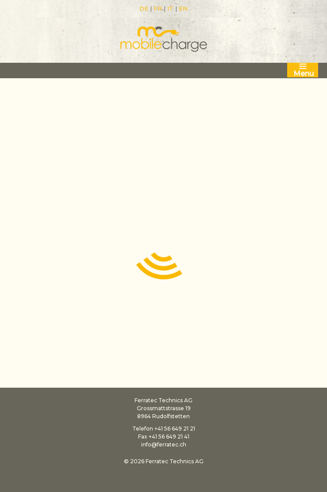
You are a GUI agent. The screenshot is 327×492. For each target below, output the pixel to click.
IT (170, 8)
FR (158, 8)
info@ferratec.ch (163, 444)
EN (183, 8)
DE (143, 8)
